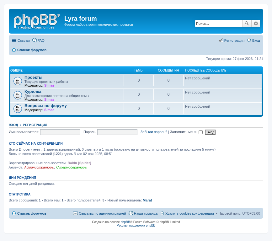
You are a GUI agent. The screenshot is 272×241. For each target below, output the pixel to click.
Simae (49, 85)
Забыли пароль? (154, 132)
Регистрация (35, 125)
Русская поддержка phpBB (136, 225)
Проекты (33, 77)
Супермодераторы (71, 167)
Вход (13, 125)
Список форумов (31, 213)
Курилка (32, 91)
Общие (16, 70)
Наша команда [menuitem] (145, 213)
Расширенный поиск (256, 23)
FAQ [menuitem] (41, 40)
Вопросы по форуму (45, 105)
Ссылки (24, 40)
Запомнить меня (186, 132)
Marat (147, 200)
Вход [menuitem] (256, 40)
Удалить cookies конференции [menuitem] (189, 213)
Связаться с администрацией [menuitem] (102, 213)
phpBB (125, 222)
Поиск (247, 23)
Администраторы (39, 167)
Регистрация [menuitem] (234, 40)
